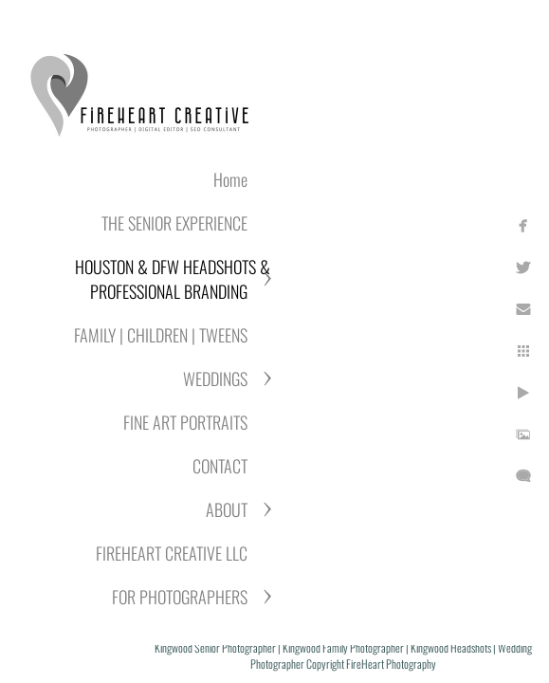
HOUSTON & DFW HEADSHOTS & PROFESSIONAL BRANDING (172, 279)
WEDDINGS (215, 378)
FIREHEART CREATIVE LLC (171, 553)
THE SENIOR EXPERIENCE (174, 223)
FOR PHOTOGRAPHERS (179, 596)
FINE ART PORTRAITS (185, 422)
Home (230, 179)
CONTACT (219, 465)
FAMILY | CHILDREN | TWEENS (160, 335)
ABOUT (226, 509)
